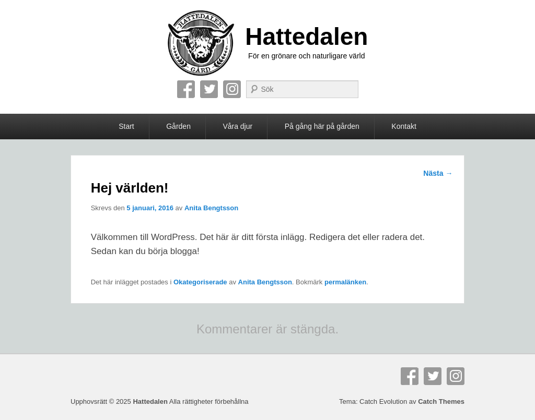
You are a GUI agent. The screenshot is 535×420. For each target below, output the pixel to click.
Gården (178, 126)
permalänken (345, 282)
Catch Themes (441, 401)
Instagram (232, 89)
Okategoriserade (200, 282)
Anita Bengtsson (211, 208)
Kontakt (403, 126)
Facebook (186, 89)
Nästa (437, 173)
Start (126, 126)
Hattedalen (306, 36)
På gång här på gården (322, 126)
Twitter (209, 89)
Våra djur (237, 126)
